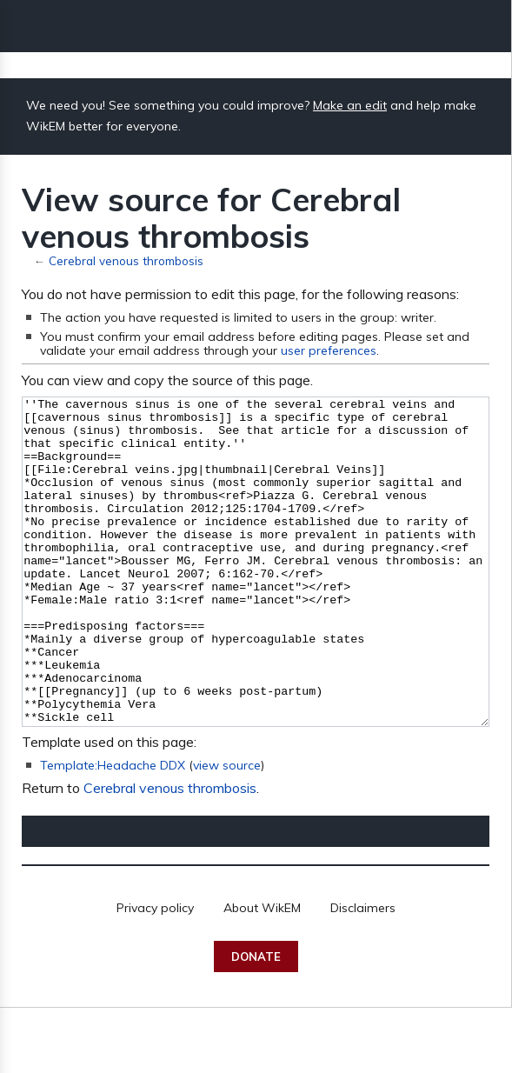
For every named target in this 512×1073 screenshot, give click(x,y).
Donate (256, 1022)
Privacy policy (155, 973)
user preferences (328, 350)
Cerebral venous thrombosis (126, 260)
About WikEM (262, 973)
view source (227, 830)
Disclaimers (363, 973)
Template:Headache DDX (112, 830)
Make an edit (350, 105)
